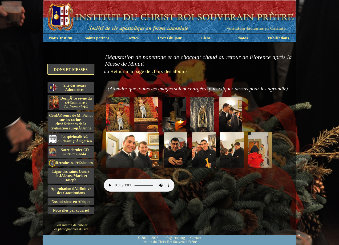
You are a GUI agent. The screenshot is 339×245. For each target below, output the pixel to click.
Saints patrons (97, 38)
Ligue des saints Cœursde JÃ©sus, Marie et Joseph (70, 175)
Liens (205, 38)
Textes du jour (169, 38)
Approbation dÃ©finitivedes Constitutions (71, 191)
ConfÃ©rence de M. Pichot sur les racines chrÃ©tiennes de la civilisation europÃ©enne (71, 121)
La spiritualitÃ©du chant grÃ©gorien (70, 139)
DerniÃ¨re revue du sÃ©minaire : (70, 103)
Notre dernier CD (69, 152)
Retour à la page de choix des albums (149, 71)
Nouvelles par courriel (71, 210)
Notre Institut (60, 38)
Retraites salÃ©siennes (71, 163)
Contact (195, 238)
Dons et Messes (71, 70)
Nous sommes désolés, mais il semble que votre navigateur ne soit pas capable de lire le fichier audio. (139, 185)
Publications (278, 38)
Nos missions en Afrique (71, 202)
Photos (242, 38)
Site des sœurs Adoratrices (67, 87)
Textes (133, 38)
